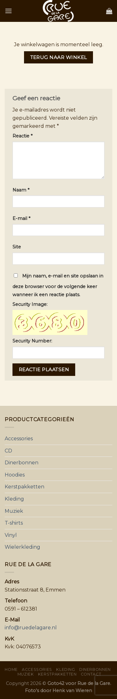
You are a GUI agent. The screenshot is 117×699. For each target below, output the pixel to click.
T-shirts (14, 523)
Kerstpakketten (24, 487)
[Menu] (8, 10)
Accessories (19, 439)
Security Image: (29, 304)
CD (8, 451)
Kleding (14, 499)
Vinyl (11, 535)
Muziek (14, 511)
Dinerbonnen (21, 463)
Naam (20, 190)
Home (11, 669)
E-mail (21, 218)
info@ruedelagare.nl (31, 628)
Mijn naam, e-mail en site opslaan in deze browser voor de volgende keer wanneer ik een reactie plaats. (57, 285)
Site (16, 247)
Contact (91, 674)
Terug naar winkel (58, 57)
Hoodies (15, 475)
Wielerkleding (22, 547)
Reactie (22, 136)
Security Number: (32, 341)
